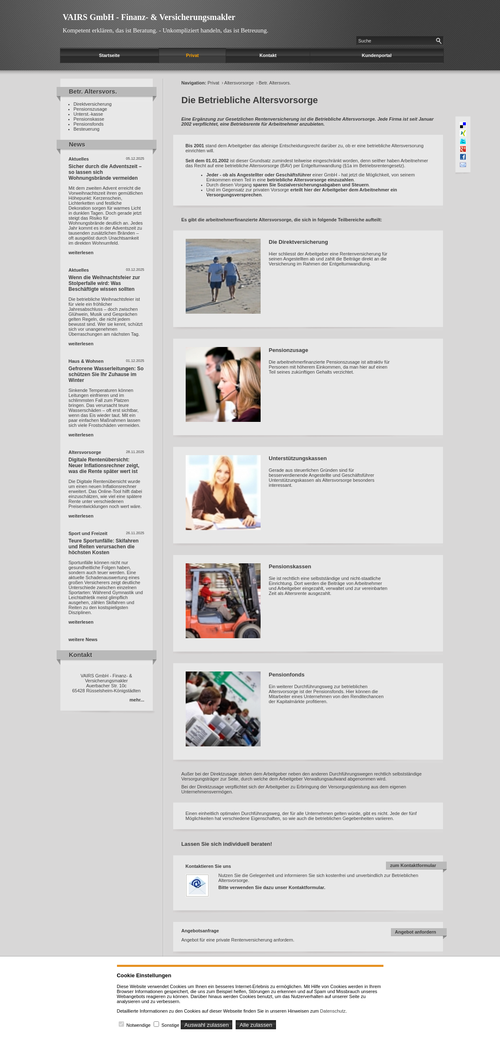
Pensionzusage (288, 350)
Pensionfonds (287, 674)
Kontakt (267, 55)
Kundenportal (377, 55)
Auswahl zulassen (206, 1025)
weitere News (83, 639)
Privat (192, 55)
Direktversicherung (93, 104)
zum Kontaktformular (413, 865)
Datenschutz (333, 1010)
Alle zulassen (255, 1025)
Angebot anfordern (415, 931)
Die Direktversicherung (298, 242)
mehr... (136, 699)
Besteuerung (87, 128)
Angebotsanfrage (200, 930)
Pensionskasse (89, 118)
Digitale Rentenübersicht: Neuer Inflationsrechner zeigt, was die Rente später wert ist (104, 465)
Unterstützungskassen (298, 458)
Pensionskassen (290, 566)
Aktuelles (79, 158)
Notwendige (139, 1025)
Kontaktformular (306, 887)
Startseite (109, 55)
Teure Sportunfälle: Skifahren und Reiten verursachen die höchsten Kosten (104, 546)
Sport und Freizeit (88, 533)
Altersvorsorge (85, 452)
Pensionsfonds (89, 123)
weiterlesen (81, 252)
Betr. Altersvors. (275, 82)
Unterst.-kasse (88, 113)
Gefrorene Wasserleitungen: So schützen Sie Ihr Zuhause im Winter (106, 374)
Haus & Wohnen (86, 361)
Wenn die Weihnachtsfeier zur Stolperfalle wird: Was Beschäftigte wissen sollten (104, 283)
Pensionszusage (90, 109)
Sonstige (170, 1025)
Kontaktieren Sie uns (208, 866)
